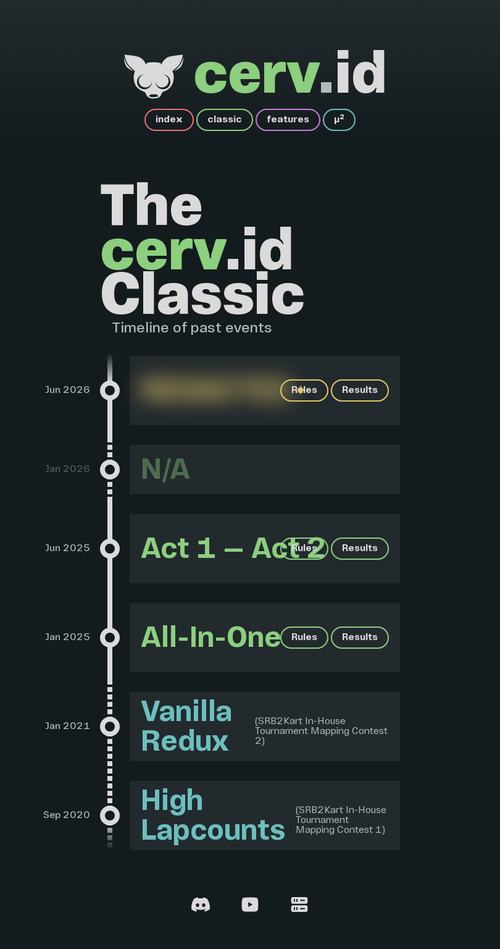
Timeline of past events (192, 328)
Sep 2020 (66, 815)
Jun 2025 (67, 549)
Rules (304, 390)
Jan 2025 (67, 638)
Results (360, 390)
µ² (339, 120)
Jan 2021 (67, 727)
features (288, 120)
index (169, 120)
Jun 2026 (67, 390)
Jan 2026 (67, 469)
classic (224, 120)
